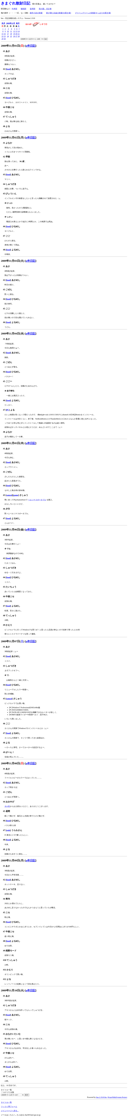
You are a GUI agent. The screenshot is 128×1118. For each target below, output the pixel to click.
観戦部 (23, 9)
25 (11, 36)
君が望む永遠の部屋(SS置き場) (58, 13)
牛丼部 (14, 9)
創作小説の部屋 (36, 13)
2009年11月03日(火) (12, 260)
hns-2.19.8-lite (101, 1097)
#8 (4, 126)
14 (19, 31)
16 (5, 34)
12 (14, 31)
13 (16, 31)
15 (2, 34)
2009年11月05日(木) (12, 443)
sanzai (9, 495)
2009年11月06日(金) (12, 529)
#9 (4, 625)
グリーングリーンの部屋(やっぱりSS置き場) (93, 13)
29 (2, 39)
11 (11, 31)
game (15, 495)
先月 (3, 23)
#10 (4, 960)
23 (5, 36)
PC (7, 410)
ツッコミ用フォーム (9, 1106)
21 (19, 34)
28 (19, 36)
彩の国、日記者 (45, 9)
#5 (4, 98)
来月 (18, 23)
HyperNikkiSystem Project (117, 1097)
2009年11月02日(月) (12, 137)
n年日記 (30, 45)
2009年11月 (10, 23)
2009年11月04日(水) (12, 333)
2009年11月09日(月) (12, 860)
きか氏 (7, 806)
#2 (4, 69)
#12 (4, 979)
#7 (4, 117)
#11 (4, 970)
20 (16, 34)
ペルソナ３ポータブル (37, 500)
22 (2, 36)
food (8, 69)
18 (11, 34)
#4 (4, 88)
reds (8, 830)
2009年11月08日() (12, 763)
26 (14, 36)
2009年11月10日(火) (12, 990)
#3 (4, 78)
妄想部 (32, 9)
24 (8, 36)
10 (8, 31)
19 (14, 34)
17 (8, 34)
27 (16, 36)
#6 (4, 107)
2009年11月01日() (12, 45)
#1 (4, 51)
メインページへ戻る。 (10, 1111)
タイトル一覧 (6, 1102)
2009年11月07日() (12, 641)
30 (5, 39)
